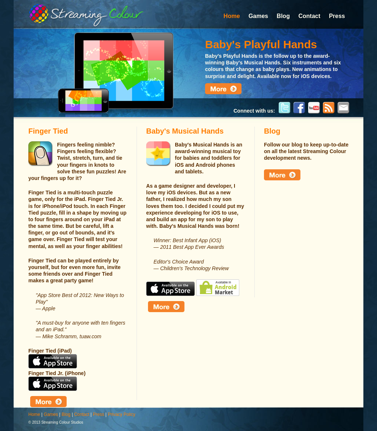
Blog (283, 16)
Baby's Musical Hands (184, 131)
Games (258, 16)
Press (337, 16)
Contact (310, 16)
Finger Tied (48, 131)
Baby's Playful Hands (261, 44)
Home (231, 16)
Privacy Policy (121, 414)
